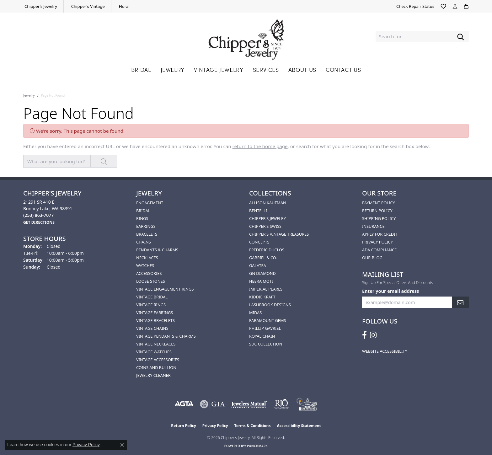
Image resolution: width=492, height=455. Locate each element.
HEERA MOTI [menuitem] (261, 281)
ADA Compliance (379, 250)
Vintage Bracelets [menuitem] (155, 320)
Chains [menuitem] (143, 242)
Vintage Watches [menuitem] (154, 352)
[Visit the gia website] (212, 404)
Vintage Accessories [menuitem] (157, 359)
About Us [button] (302, 69)
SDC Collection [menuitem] (265, 344)
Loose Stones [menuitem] (150, 281)
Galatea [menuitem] (257, 265)
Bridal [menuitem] (143, 210)
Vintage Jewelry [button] (218, 69)
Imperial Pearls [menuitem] (265, 289)
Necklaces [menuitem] (147, 257)
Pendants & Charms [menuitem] (157, 250)
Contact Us (343, 69)
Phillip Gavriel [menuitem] (265, 328)
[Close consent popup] (122, 445)
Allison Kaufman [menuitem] (267, 203)
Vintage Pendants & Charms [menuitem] (166, 336)
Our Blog (372, 257)
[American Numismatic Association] (306, 404)
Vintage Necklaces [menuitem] (155, 344)
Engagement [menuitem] (149, 203)
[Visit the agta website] (184, 404)
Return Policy (377, 210)
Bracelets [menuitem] (146, 234)
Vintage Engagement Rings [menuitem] (165, 289)
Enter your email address (390, 291)
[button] (443, 6)
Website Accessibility (384, 351)
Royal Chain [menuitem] (262, 336)
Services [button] (266, 69)
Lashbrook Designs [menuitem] (270, 305)
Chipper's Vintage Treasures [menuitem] (279, 234)
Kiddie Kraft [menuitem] (262, 297)
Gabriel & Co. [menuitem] (263, 257)
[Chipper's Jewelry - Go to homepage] (246, 37)
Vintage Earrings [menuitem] (154, 312)
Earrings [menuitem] (146, 226)
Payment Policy (378, 203)
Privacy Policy (377, 242)
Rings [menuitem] (142, 218)
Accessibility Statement (299, 425)
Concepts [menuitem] (259, 242)
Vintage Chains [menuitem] (152, 328)
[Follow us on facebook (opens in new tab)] (364, 335)
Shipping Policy (379, 218)
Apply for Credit (379, 234)
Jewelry (29, 95)
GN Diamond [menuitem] (262, 273)
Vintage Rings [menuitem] (151, 305)
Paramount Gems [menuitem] (267, 320)
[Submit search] (460, 36)
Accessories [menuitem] (149, 273)
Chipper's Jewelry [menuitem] (267, 218)
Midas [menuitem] (255, 312)
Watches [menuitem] (145, 265)
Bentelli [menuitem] (258, 210)
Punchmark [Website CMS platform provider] (257, 446)
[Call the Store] (38, 215)
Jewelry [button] (172, 69)
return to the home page (260, 146)
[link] (40, 6)
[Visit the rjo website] (281, 404)
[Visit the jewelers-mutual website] (249, 404)
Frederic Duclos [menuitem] (266, 250)
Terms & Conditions (252, 425)
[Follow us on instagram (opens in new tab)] (373, 335)
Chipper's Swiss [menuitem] (265, 226)
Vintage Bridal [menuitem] (152, 297)
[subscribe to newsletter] (460, 302)
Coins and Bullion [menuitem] (156, 367)
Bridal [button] (141, 69)
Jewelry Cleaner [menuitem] (153, 375)
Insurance (373, 226)
